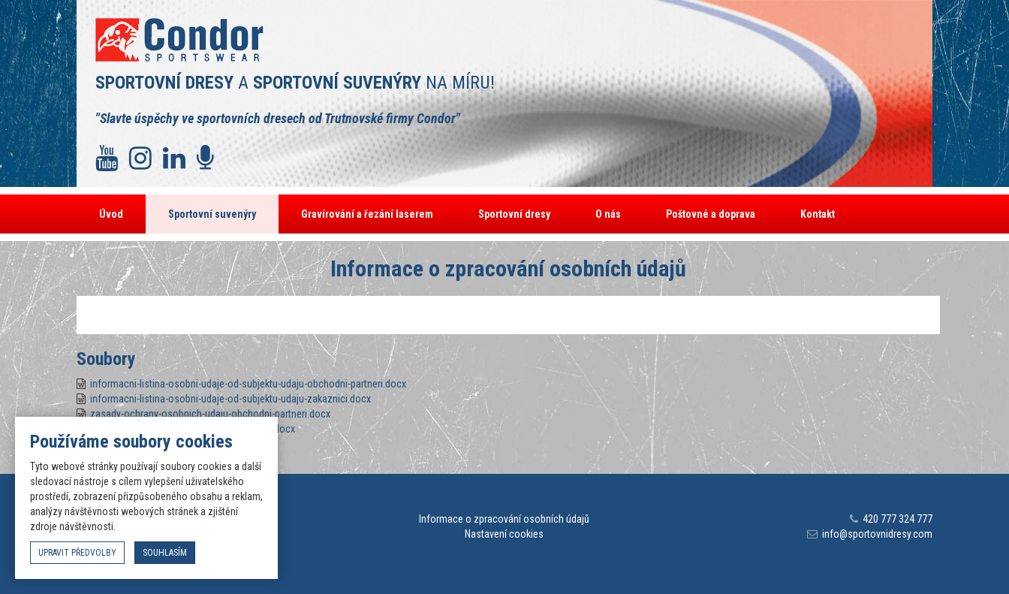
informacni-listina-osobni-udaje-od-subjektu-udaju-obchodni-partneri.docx (248, 384)
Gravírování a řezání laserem (367, 214)
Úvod (111, 214)
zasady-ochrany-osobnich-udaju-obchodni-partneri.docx (210, 414)
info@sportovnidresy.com (877, 534)
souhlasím (165, 552)
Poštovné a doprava (710, 214)
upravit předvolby (77, 552)
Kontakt (817, 214)
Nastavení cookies (504, 534)
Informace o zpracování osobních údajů (504, 519)
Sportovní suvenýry (212, 214)
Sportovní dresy (514, 214)
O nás (608, 214)
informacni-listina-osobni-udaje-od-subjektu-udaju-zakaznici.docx (230, 399)
